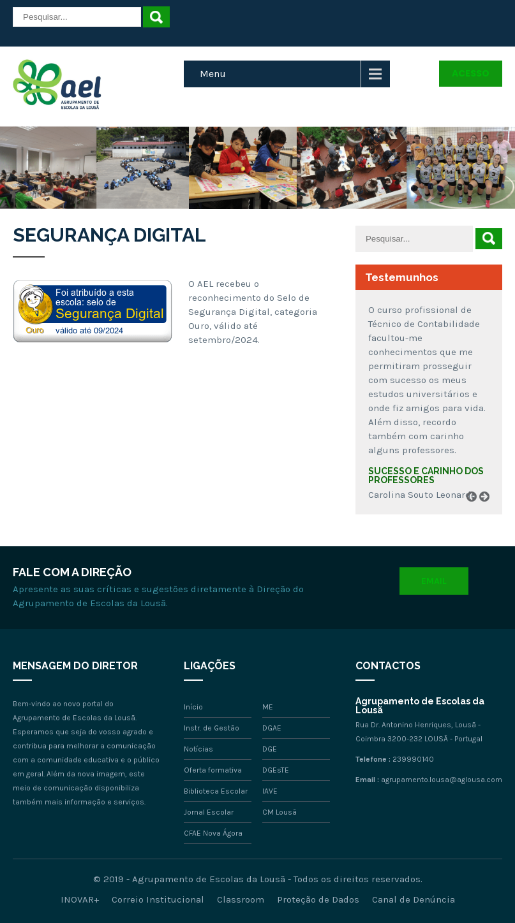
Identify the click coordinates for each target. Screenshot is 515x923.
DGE (269, 749)
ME (267, 706)
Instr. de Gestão (211, 727)
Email (434, 581)
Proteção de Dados (318, 899)
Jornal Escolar (209, 812)
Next (488, 510)
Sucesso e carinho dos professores (426, 475)
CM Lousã (279, 812)
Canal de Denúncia (413, 899)
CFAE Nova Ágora (213, 833)
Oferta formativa (213, 770)
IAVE (270, 791)
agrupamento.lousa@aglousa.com (441, 779)
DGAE (271, 727)
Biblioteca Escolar (216, 791)
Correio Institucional (158, 899)
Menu (213, 74)
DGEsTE (275, 770)
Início (193, 706)
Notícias (198, 749)
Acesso (470, 73)
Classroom (240, 899)
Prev (476, 510)
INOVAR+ (80, 899)
